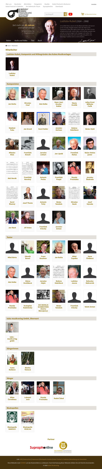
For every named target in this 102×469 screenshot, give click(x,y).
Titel (32, 40)
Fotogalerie (38, 4)
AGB (21, 459)
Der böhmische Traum (33, 6)
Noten (8, 40)
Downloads (59, 6)
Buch (40, 40)
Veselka (46, 4)
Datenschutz (27, 459)
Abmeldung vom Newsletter (78, 459)
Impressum (35, 459)
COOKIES (23, 463)
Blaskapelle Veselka (46, 459)
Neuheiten (17, 4)
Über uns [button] (9, 4)
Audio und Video (21, 40)
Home (8, 45)
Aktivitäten (27, 4)
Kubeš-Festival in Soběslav (14, 6)
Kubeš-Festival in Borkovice (61, 4)
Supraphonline (48, 6)
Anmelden (93, 4)
